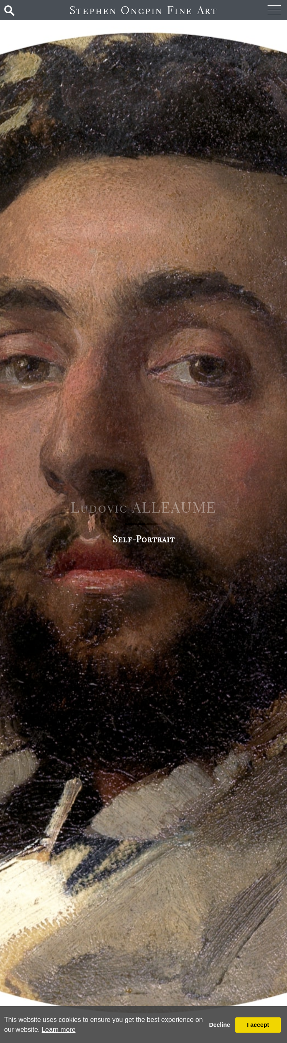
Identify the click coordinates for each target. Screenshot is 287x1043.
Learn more (59, 1029)
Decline (219, 1025)
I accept (258, 1025)
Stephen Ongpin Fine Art (143, 10)
